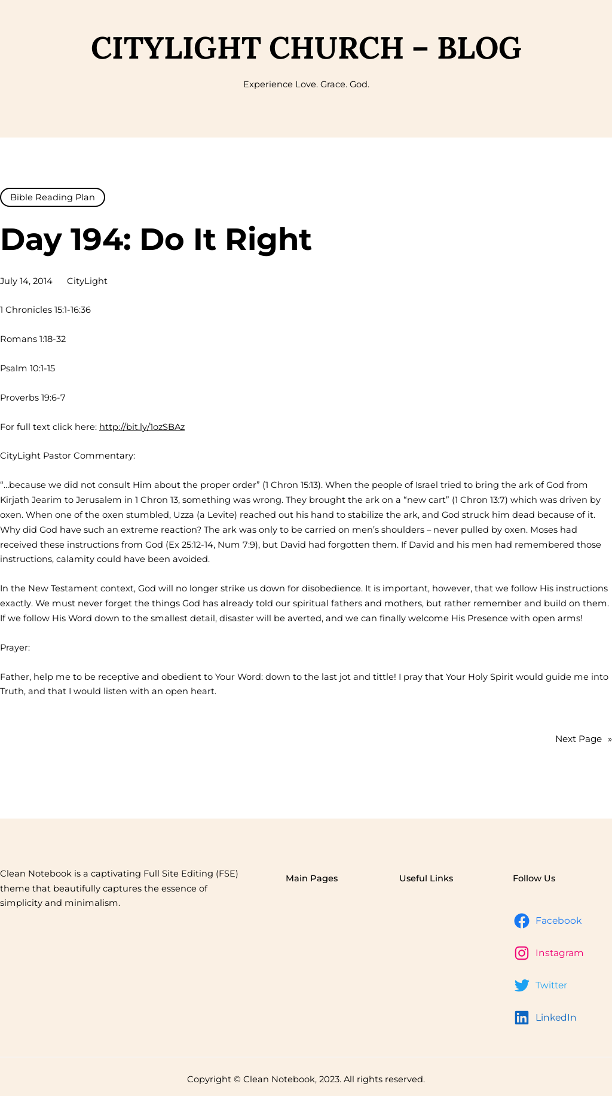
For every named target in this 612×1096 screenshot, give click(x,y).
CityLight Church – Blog (306, 47)
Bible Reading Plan (52, 197)
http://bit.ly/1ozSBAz (142, 427)
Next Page (583, 739)
